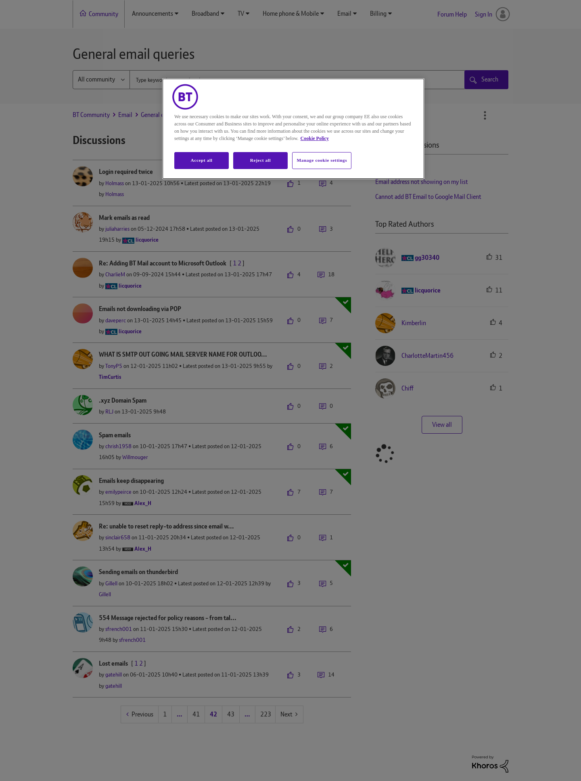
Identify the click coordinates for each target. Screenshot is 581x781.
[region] (293, 128)
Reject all (260, 160)
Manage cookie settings (322, 160)
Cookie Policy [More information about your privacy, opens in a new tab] (315, 138)
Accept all (201, 160)
